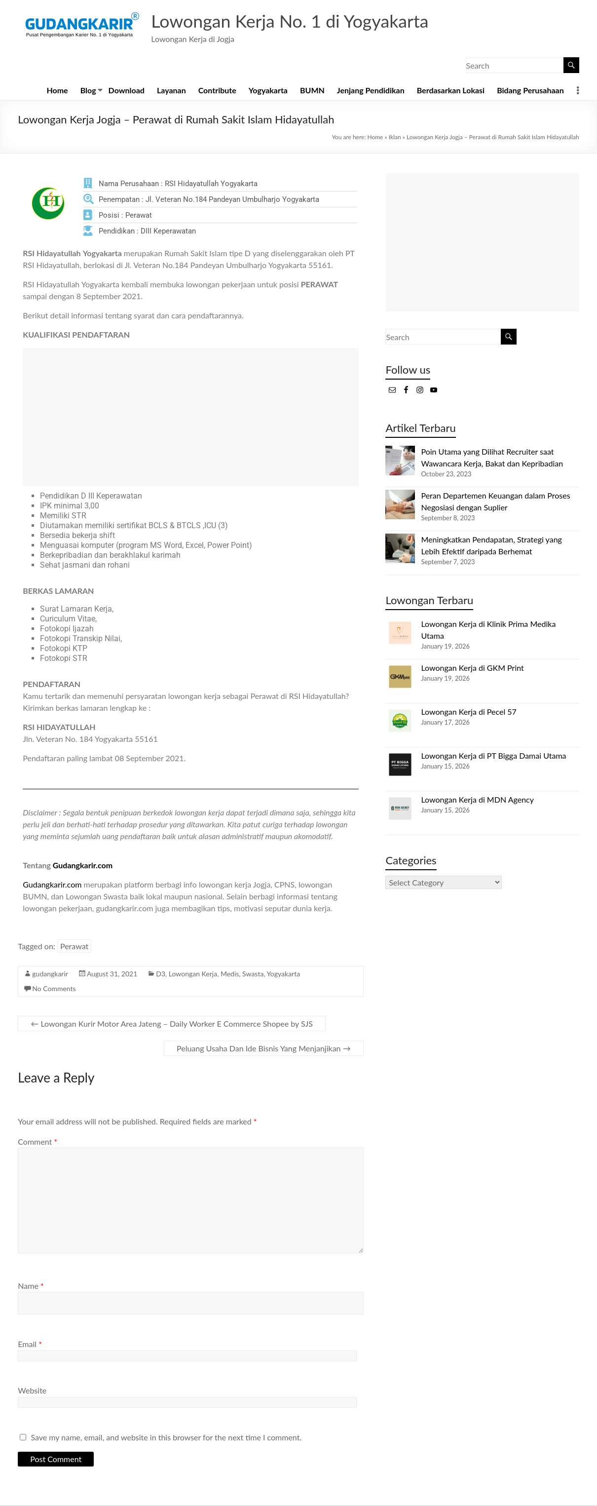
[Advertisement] (190, 417)
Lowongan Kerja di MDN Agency (477, 800)
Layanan (171, 90)
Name (30, 1286)
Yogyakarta (268, 90)
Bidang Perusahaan (530, 90)
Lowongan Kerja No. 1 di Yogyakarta (291, 21)
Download (127, 90)
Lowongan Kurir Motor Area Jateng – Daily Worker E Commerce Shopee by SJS (172, 1024)
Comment (37, 1142)
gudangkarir (50, 974)
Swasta (252, 974)
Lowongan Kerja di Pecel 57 (468, 712)
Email (30, 1344)
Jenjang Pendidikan (371, 90)
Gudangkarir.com (82, 865)
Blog (88, 90)
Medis (230, 974)
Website (32, 1390)
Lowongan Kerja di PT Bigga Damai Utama (493, 756)
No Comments (53, 989)
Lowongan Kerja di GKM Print (472, 668)
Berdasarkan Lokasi (451, 90)
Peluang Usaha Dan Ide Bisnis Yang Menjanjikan (264, 1048)
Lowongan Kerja (193, 974)
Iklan (395, 137)
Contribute (217, 90)
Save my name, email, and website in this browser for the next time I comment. (166, 1437)
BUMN (312, 90)
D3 (160, 974)
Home (57, 90)
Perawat (74, 946)
